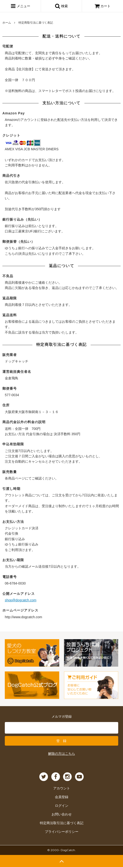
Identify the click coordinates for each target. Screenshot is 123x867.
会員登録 (61, 797)
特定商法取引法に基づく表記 (61, 823)
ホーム (6, 22)
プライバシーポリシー (61, 832)
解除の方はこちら (61, 753)
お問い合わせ (62, 814)
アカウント (61, 788)
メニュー (20, 6)
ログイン (61, 806)
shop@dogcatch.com (20, 600)
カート (102, 6)
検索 (61, 6)
